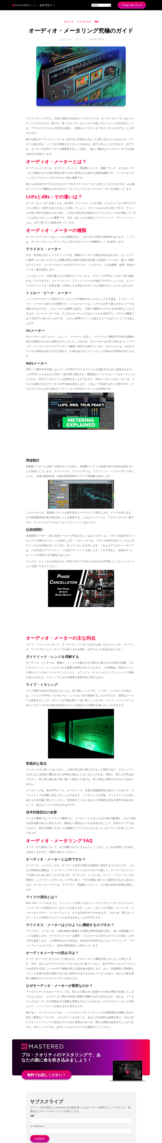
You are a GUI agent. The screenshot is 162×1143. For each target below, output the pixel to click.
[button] (47, 5)
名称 (32, 1115)
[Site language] (101, 5)
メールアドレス (37, 1126)
